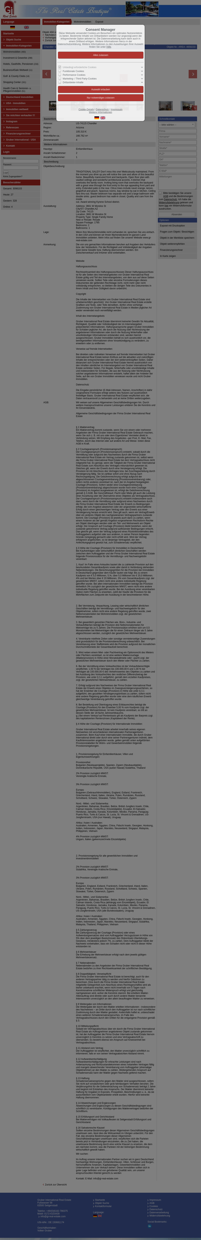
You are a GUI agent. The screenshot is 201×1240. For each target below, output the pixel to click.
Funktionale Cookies (73, 71)
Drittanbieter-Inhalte (73, 82)
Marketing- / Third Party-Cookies (80, 78)
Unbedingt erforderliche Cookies (79, 67)
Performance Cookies (74, 75)
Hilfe (108, 47)
